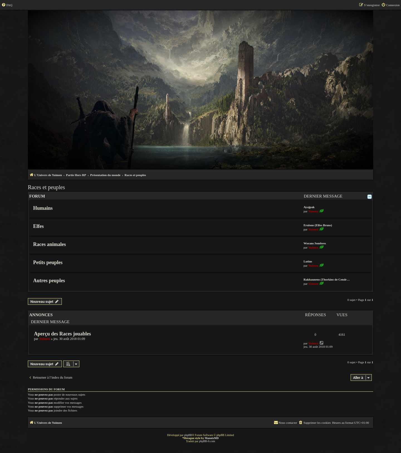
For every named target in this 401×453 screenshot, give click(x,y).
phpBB (188, 435)
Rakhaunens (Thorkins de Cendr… (327, 279)
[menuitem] (6, 5)
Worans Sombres (315, 243)
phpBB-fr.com (207, 441)
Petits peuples (48, 262)
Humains (43, 208)
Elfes (38, 226)
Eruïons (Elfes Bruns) (318, 225)
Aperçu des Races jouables (62, 334)
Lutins (308, 261)
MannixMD (212, 438)
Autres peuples (49, 280)
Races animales (49, 244)
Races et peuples (46, 187)
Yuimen (313, 211)
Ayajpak (309, 207)
